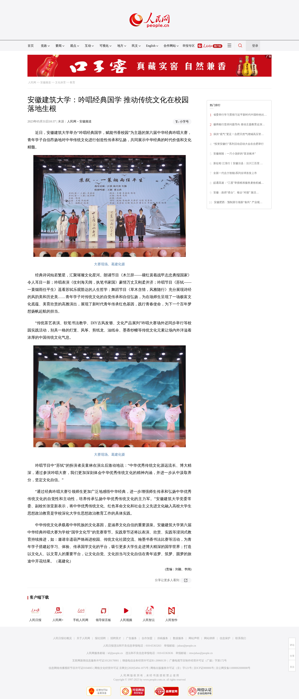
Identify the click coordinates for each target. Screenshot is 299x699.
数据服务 (178, 638)
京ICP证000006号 (204, 668)
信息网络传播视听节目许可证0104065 (71, 668)
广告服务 (131, 638)
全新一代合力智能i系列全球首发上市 (235, 173)
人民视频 (126, 613)
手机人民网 (80, 613)
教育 (72, 82)
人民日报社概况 (62, 638)
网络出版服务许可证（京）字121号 (171, 668)
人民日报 (35, 613)
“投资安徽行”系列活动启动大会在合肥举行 (238, 143)
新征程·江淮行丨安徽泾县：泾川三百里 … (238, 163)
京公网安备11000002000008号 (233, 668)
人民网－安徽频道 (79, 121)
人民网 (32, 82)
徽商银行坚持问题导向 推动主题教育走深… (239, 124)
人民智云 (148, 613)
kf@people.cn (115, 653)
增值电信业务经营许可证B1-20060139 (144, 660)
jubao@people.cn (186, 645)
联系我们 (240, 638)
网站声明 (194, 638)
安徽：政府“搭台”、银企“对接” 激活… (236, 192)
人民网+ (58, 613)
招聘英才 (115, 638)
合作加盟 (147, 638)
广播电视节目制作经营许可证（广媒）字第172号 (198, 660)
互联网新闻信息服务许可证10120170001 (95, 660)
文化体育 (60, 82)
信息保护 (225, 638)
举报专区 (188, 45)
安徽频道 (45, 82)
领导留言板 (103, 613)
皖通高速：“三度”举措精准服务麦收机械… (238, 182)
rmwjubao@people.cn (201, 653)
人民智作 (171, 613)
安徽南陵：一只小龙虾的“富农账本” (234, 153)
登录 (255, 45)
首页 (31, 45)
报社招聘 (100, 638)
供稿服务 (162, 638)
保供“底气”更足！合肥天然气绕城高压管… (238, 134)
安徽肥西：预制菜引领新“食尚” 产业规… (238, 202)
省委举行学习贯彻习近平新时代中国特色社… (240, 114)
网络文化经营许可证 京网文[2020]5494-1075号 (122, 668)
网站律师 (209, 638)
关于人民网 (83, 638)
